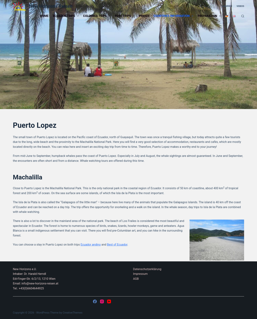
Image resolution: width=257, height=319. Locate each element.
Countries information (174, 16)
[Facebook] (95, 301)
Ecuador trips (66, 16)
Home (44, 16)
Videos (240, 6)
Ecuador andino (91, 244)
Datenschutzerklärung (147, 269)
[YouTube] (109, 301)
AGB (136, 278)
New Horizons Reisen (51, 6)
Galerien (227, 6)
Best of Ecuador (117, 244)
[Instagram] (102, 301)
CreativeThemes (73, 312)
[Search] (242, 16)
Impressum (140, 274)
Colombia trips (97, 16)
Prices (144, 16)
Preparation (210, 16)
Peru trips (125, 16)
